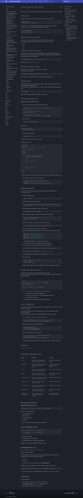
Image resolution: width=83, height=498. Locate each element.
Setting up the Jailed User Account (44, 251)
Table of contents (68, 6)
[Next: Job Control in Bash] (70, 493)
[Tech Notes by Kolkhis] (6, 1)
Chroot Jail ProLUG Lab (27, 348)
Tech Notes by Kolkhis (10, 6)
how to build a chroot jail (34, 62)
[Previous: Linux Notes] (10, 493)
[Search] (55, 1)
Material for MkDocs (12, 496)
